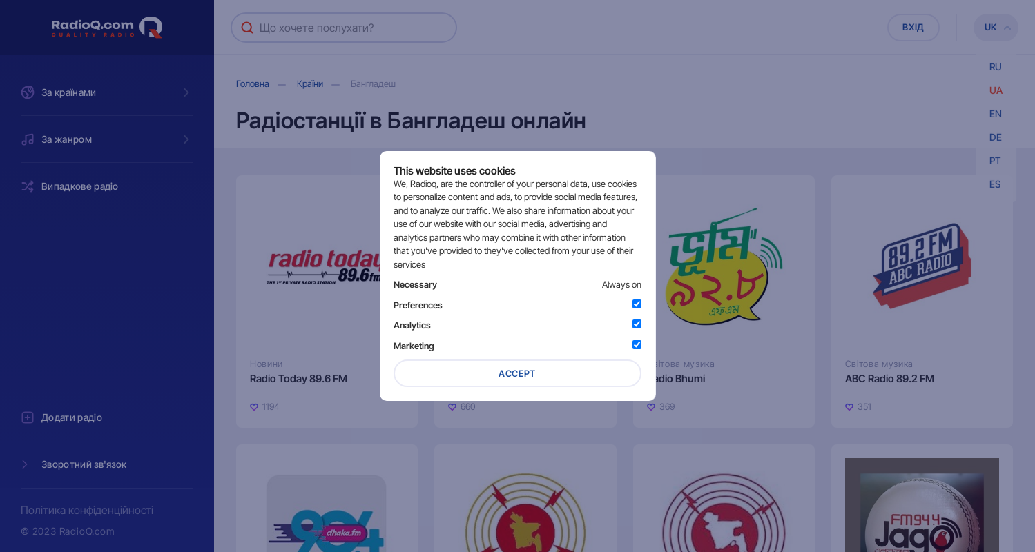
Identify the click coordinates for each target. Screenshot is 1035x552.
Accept (517, 373)
